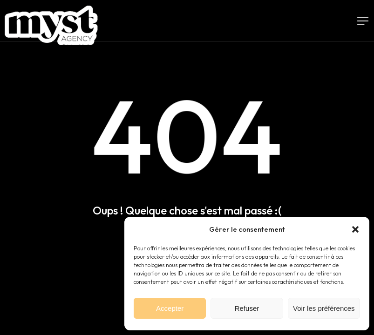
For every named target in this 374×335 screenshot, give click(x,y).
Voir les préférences (324, 308)
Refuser (247, 308)
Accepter (170, 308)
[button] (355, 229)
